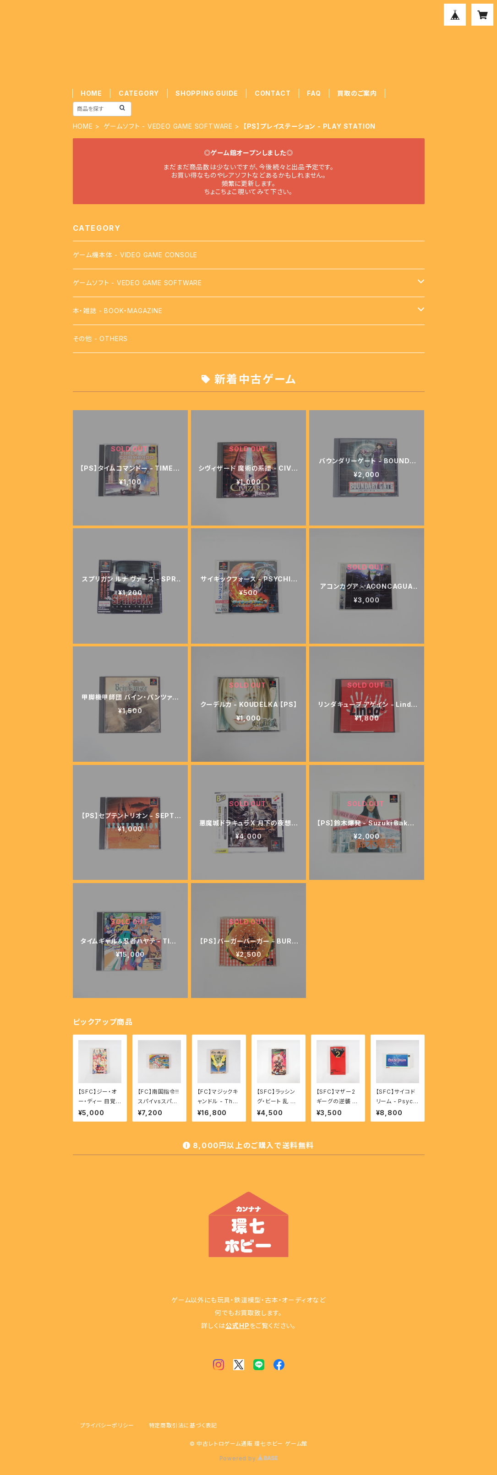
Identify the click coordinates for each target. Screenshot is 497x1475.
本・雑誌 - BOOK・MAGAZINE (118, 311)
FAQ (314, 93)
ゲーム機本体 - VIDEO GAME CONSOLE (135, 255)
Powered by (248, 1458)
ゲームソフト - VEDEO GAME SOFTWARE (168, 126)
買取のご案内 (357, 93)
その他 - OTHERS (100, 338)
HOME (91, 93)
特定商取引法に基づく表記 (183, 1425)
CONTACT (273, 93)
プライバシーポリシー (107, 1425)
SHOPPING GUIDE (206, 93)
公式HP (237, 1325)
